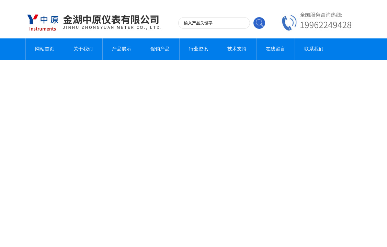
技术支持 (237, 48)
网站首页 (44, 48)
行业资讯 (198, 48)
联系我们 (313, 48)
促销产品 (160, 48)
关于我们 (83, 48)
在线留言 (275, 48)
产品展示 (121, 48)
